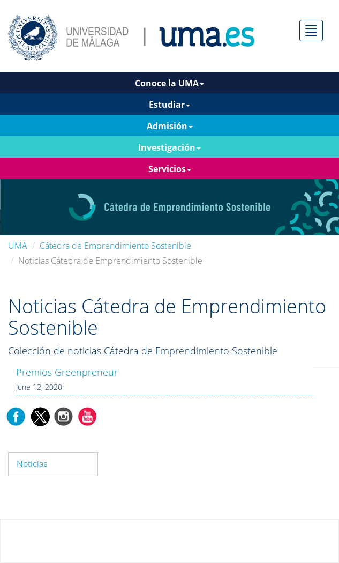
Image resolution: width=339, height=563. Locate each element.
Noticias (32, 464)
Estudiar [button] (169, 104)
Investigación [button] (169, 147)
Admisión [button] (170, 126)
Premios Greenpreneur (67, 372)
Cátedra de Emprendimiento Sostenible (115, 245)
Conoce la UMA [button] (169, 83)
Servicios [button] (169, 169)
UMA (17, 245)
